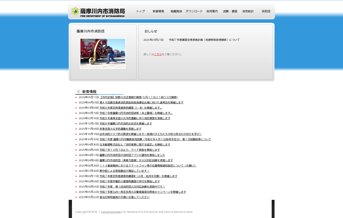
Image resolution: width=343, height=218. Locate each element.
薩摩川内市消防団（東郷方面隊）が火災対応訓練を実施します (136, 160)
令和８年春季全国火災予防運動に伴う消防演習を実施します (135, 118)
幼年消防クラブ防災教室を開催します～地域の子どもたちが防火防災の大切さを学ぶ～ (151, 134)
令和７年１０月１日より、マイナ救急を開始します (130, 150)
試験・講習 (230, 11)
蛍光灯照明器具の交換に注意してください (124, 197)
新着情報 (158, 11)
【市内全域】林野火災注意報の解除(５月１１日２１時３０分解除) (139, 97)
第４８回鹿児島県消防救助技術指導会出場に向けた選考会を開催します (142, 102)
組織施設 (176, 11)
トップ (140, 11)
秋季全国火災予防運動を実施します (121, 129)
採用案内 (212, 11)
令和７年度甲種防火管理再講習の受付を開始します (130, 181)
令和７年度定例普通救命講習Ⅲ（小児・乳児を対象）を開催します (138, 176)
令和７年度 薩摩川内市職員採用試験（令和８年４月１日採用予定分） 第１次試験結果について (155, 139)
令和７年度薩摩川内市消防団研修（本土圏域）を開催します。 (136, 113)
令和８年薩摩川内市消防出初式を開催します (126, 123)
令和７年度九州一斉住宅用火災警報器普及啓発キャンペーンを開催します (143, 192)
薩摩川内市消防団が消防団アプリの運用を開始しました (132, 155)
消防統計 (248, 11)
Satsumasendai (111, 212)
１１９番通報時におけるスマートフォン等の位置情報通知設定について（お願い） (148, 165)
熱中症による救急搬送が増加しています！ (124, 171)
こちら (158, 54)
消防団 (266, 11)
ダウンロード (194, 11)
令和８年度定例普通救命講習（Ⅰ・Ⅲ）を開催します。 (131, 108)
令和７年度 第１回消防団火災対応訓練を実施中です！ (132, 186)
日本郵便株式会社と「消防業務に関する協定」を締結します (135, 144)
